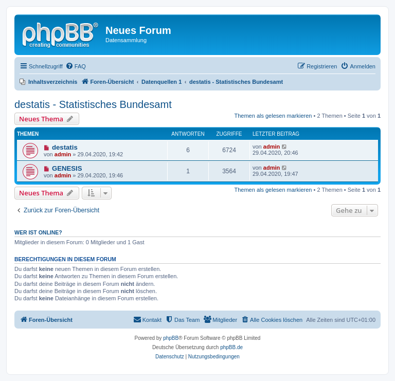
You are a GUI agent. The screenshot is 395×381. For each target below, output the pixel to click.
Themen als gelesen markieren (273, 116)
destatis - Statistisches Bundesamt (93, 104)
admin (63, 154)
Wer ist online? (38, 232)
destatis (65, 147)
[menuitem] (75, 66)
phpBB (170, 338)
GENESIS (67, 168)
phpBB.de (231, 347)
